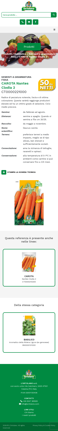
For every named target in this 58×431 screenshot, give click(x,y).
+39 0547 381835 (29, 401)
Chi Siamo (29, 412)
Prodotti (7, 53)
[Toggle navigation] (54, 29)
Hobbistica (20, 53)
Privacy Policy (38, 425)
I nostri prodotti (29, 415)
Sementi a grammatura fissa (33, 55)
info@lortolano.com (29, 404)
